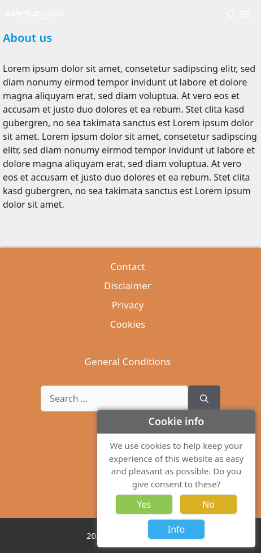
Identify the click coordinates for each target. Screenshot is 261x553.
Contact (127, 266)
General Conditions (128, 361)
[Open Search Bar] (231, 14)
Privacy (128, 304)
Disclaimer (127, 285)
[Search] (204, 398)
